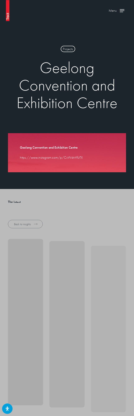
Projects (68, 49)
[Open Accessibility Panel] (7, 408)
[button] (116, 11)
